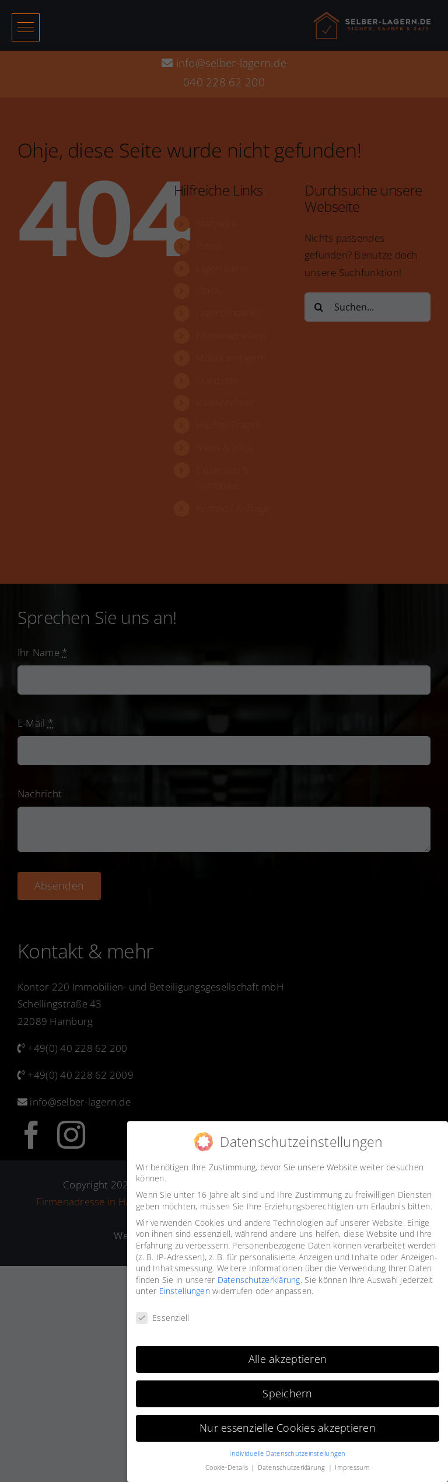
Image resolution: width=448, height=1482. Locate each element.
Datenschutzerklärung (259, 1279)
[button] (26, 27)
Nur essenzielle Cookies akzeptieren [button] (288, 1428)
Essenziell (163, 1317)
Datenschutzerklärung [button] (292, 1467)
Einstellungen (184, 1290)
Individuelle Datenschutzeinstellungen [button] (287, 1453)
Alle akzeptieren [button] (288, 1359)
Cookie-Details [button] (227, 1467)
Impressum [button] (352, 1467)
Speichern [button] (287, 1393)
